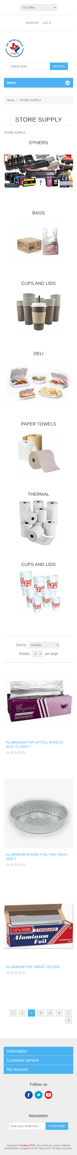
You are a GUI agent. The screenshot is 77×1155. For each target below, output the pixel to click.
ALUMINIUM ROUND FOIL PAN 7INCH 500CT (36, 857)
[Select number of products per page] (37, 653)
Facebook (29, 1095)
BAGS (38, 212)
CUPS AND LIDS (38, 283)
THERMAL (38, 494)
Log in (47, 22)
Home (11, 100)
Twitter (39, 1095)
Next (68, 1013)
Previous (13, 1013)
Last (68, 1020)
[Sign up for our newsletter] (27, 1126)
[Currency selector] (38, 7)
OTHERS (38, 142)
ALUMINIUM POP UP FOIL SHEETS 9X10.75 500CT (34, 744)
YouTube (48, 1095)
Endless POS (27, 1145)
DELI (38, 353)
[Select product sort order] (44, 645)
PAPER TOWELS (38, 424)
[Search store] (29, 66)
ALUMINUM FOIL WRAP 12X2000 (33, 967)
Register (32, 22)
